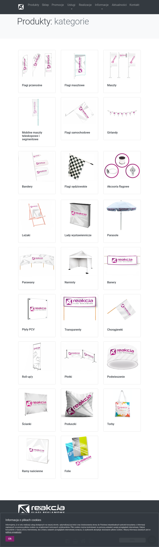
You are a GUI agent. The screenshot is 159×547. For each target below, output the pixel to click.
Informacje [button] (102, 5)
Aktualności (119, 5)
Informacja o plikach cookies (23, 520)
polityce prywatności (13, 532)
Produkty (33, 5)
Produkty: (34, 21)
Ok (10, 538)
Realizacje (85, 5)
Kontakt (134, 5)
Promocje (58, 5)
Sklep (45, 5)
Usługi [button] (71, 5)
